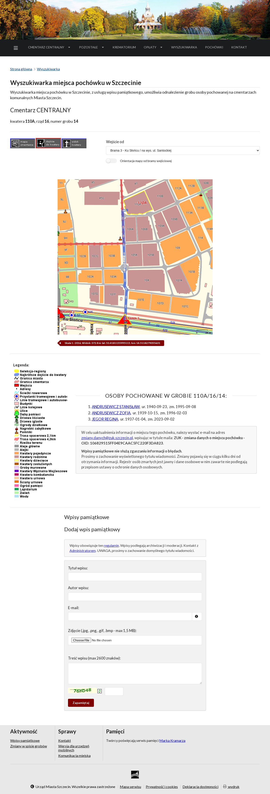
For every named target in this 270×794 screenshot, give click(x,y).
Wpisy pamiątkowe (25, 741)
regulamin (111, 545)
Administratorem (83, 550)
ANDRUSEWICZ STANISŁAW (116, 406)
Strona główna (21, 69)
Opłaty (153, 47)
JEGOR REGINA (105, 419)
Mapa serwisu (130, 786)
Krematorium (124, 47)
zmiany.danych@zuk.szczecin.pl (107, 437)
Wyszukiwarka (184, 47)
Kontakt (239, 47)
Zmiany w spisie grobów (28, 746)
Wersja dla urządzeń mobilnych (73, 748)
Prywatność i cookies (162, 786)
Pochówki (215, 48)
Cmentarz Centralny (49, 47)
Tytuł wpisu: (78, 568)
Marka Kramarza (172, 740)
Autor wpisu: (78, 587)
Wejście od (115, 141)
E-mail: (73, 607)
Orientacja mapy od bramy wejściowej (146, 161)
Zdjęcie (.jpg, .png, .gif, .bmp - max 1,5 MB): (102, 630)
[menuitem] (16, 48)
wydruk (231, 787)
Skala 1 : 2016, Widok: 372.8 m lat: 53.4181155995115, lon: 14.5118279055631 (112, 343)
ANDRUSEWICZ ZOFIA (111, 413)
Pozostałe (92, 47)
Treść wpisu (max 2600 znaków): (94, 658)
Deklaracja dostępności (200, 786)
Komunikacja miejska (74, 755)
